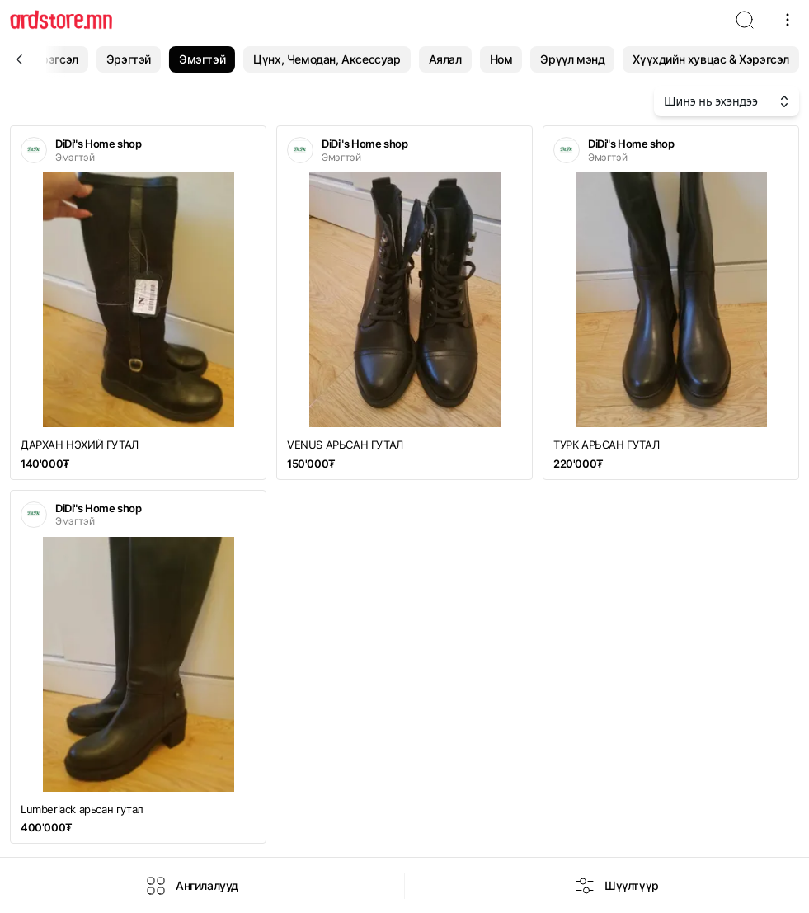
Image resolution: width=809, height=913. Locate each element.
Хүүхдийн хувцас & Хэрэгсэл (711, 59)
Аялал (445, 59)
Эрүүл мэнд (572, 59)
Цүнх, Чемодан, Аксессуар (326, 59)
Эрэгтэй (128, 59)
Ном (501, 59)
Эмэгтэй (202, 59)
